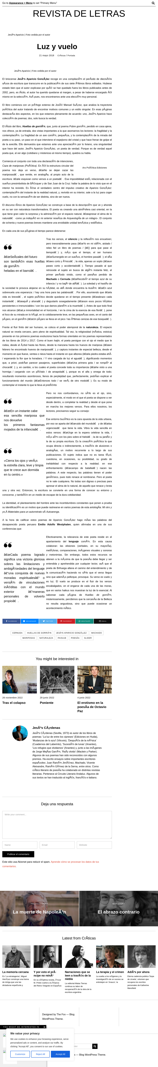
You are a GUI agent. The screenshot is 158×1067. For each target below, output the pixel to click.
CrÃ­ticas (61, 55)
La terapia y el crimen (110, 972)
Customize (20, 1054)
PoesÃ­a (75, 638)
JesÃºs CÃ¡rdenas (46, 727)
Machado (96, 633)
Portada (72, 55)
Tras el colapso (13, 702)
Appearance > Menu (21, 3)
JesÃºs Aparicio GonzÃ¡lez (71, 633)
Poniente (47, 702)
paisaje (62, 638)
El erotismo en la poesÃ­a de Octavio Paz (91, 707)
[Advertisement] (79, 1043)
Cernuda (17, 633)
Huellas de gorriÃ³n (39, 633)
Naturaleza (46, 638)
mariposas (29, 638)
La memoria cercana (15, 972)
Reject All (40, 1054)
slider (88, 638)
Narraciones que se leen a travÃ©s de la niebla (78, 975)
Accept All (60, 1054)
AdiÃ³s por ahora (138, 972)
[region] (40, 1044)
